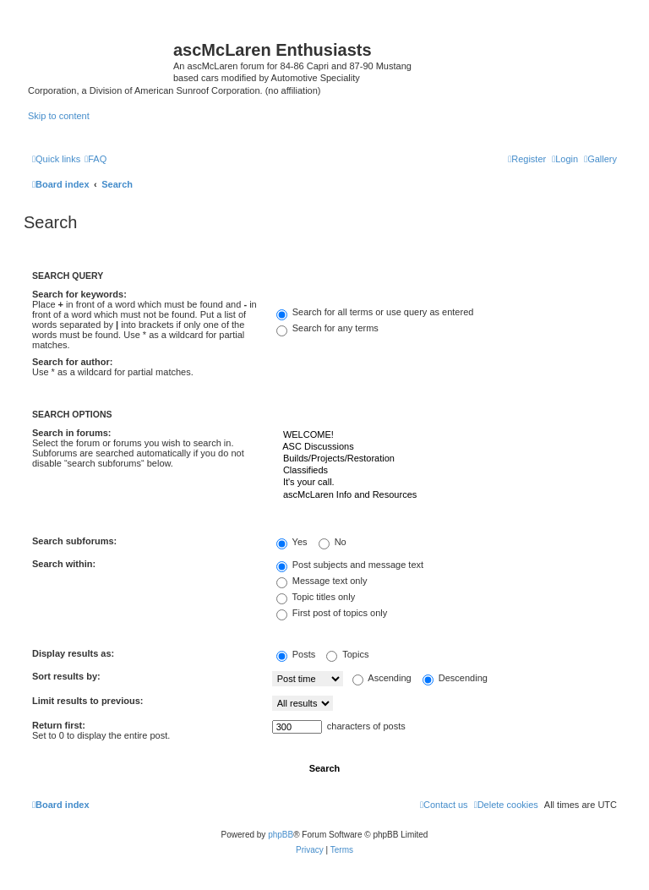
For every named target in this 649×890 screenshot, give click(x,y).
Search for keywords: (79, 294)
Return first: (58, 725)
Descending (455, 678)
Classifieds (444, 471)
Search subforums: (74, 541)
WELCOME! (444, 435)
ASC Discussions (444, 447)
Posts (296, 654)
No (332, 542)
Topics (347, 654)
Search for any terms (327, 328)
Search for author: (72, 362)
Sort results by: (66, 676)
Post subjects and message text (349, 565)
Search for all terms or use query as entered (375, 312)
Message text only (322, 581)
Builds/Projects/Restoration (444, 459)
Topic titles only (315, 597)
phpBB (280, 834)
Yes (292, 542)
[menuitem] (600, 159)
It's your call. (444, 483)
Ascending (382, 678)
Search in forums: (72, 433)
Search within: (63, 564)
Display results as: (73, 653)
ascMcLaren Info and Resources (444, 495)
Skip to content (59, 116)
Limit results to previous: (87, 701)
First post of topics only (332, 613)
